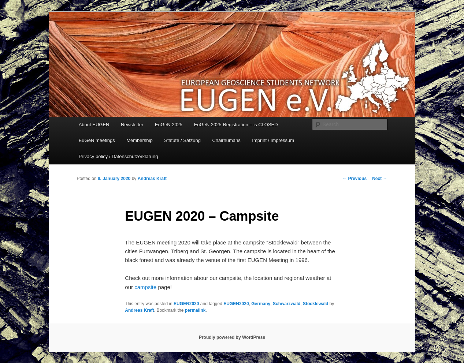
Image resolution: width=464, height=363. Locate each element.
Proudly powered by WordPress (232, 337)
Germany (260, 303)
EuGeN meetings (97, 140)
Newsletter (132, 124)
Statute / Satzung (182, 140)
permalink (195, 310)
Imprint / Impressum (273, 140)
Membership (139, 140)
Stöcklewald (315, 303)
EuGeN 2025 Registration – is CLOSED (236, 124)
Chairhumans (226, 140)
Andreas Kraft (152, 178)
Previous (354, 178)
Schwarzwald (286, 303)
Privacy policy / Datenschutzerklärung (118, 156)
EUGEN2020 (186, 303)
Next (379, 178)
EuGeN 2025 (168, 124)
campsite (145, 287)
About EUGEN (94, 124)
